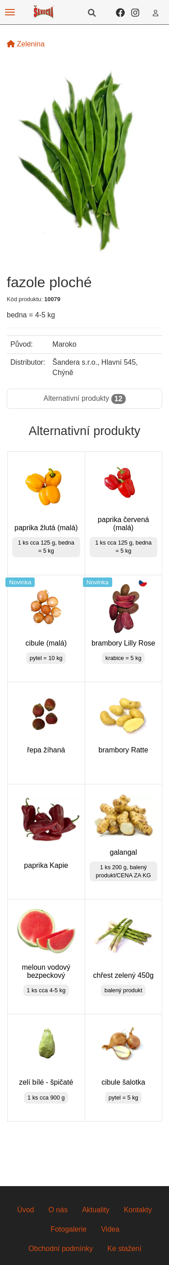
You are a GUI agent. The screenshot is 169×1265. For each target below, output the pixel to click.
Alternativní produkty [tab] (84, 399)
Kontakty (138, 1210)
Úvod (25, 1210)
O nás (58, 1210)
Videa (110, 1229)
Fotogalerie (68, 1229)
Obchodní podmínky (60, 1248)
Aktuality (95, 1210)
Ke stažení (124, 1248)
